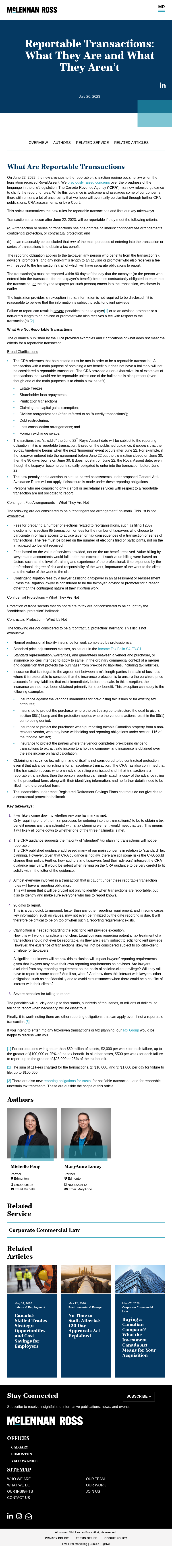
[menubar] (86, 1538)
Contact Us (18, 1498)
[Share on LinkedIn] (161, 86)
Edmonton (21, 1178)
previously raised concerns (89, 182)
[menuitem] (56, 1538)
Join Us (93, 1491)
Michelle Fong (26, 1166)
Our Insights (20, 1491)
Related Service (92, 143)
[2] (32, 321)
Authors (62, 143)
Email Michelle (25, 1189)
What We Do (18, 1485)
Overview (38, 143)
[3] (28, 1022)
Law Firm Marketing (74, 1544)
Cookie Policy (115, 1538)
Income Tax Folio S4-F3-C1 (119, 649)
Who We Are (19, 1479)
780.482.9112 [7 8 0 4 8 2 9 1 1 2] (77, 1185)
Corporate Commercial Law (44, 1230)
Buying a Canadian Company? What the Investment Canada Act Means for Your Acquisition (139, 1337)
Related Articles (131, 143)
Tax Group (130, 1030)
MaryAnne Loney (83, 1166)
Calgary (19, 1447)
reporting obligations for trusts (67, 1081)
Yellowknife (24, 1461)
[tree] (86, 1230)
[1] (106, 311)
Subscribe (136, 1396)
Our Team (95, 1479)
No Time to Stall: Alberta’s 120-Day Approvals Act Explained (84, 1326)
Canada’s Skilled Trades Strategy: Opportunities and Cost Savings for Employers (31, 1331)
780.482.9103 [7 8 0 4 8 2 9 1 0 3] (23, 1185)
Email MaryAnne (80, 1189)
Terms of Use (86, 1538)
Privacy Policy (57, 1538)
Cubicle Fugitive (99, 1544)
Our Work (96, 1485)
